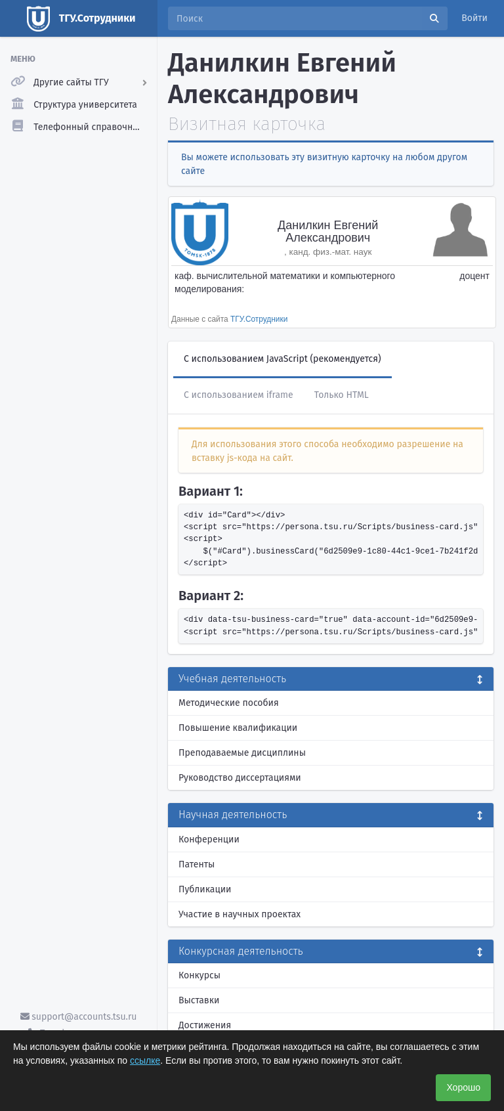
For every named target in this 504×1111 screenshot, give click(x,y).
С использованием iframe (238, 395)
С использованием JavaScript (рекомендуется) (282, 358)
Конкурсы (199, 975)
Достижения (204, 1025)
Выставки (198, 1000)
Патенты (196, 864)
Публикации (204, 889)
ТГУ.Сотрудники (258, 319)
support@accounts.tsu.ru (78, 1016)
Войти (474, 18)
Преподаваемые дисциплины (242, 752)
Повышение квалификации (237, 727)
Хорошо (463, 1087)
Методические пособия (228, 702)
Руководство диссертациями (239, 777)
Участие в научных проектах (239, 914)
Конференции (209, 839)
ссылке (145, 1060)
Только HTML (341, 395)
